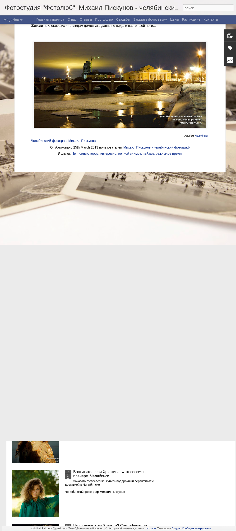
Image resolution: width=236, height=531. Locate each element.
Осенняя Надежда (89, 418)
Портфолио (104, 19)
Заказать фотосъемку (150, 19)
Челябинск (201, 70)
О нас (72, 19)
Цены (174, 19)
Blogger (176, 528)
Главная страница (51, 19)
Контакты (211, 19)
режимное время (169, 88)
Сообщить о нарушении (196, 528)
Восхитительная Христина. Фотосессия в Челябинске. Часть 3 (109, 312)
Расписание (191, 19)
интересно (108, 88)
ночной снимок (129, 88)
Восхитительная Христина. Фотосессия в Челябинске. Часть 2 (109, 366)
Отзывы (86, 19)
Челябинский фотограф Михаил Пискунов (63, 75)
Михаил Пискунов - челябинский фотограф (156, 82)
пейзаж (148, 88)
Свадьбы (123, 19)
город (94, 88)
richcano (151, 528)
